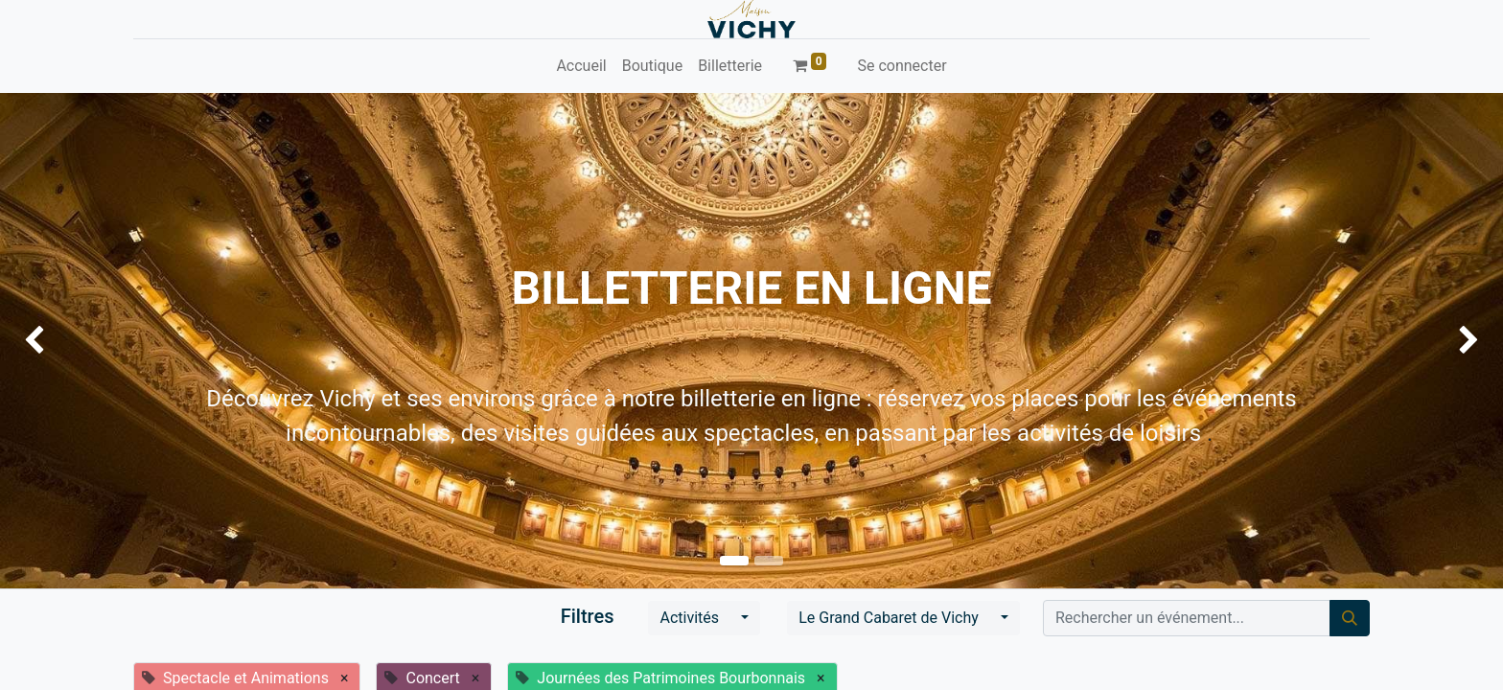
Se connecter (901, 66)
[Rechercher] (1350, 618)
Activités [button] (691, 618)
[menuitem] (580, 66)
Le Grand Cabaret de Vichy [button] (890, 618)
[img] (60, 340)
